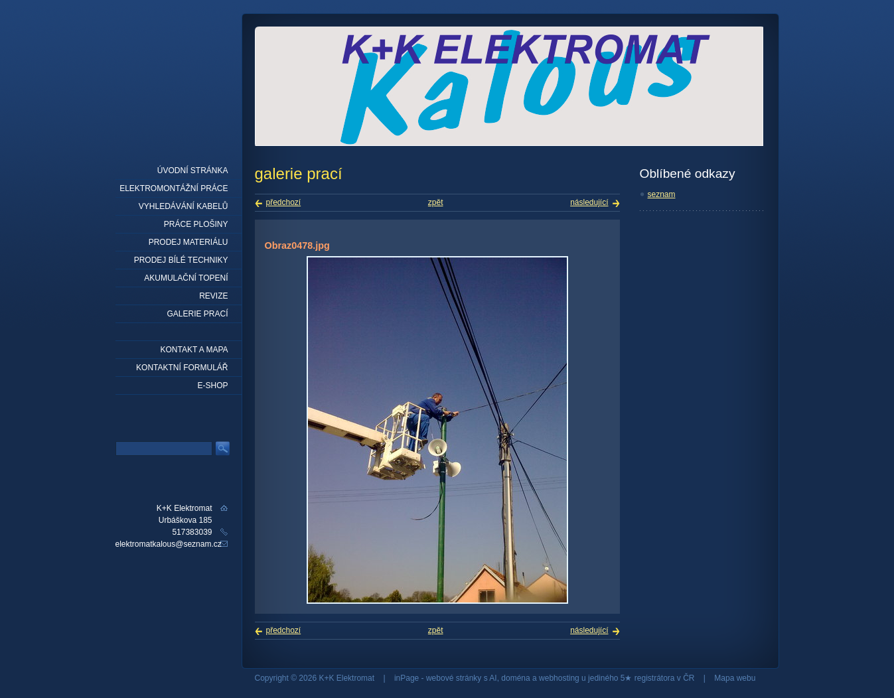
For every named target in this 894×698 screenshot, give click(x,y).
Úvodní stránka (192, 170)
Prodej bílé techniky (181, 260)
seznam (662, 194)
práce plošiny (196, 224)
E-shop (212, 385)
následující (589, 202)
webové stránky (453, 678)
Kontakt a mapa (194, 349)
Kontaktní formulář (182, 367)
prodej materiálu (188, 242)
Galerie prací (197, 313)
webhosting (559, 678)
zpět (435, 202)
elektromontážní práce (173, 188)
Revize (213, 296)
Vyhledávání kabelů (183, 206)
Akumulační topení (186, 278)
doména (515, 678)
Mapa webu (734, 678)
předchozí (283, 202)
